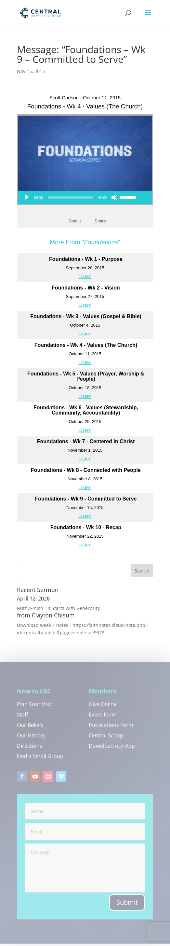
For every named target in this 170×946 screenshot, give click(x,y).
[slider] (70, 197)
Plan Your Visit (34, 707)
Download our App (112, 749)
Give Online (103, 707)
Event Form (103, 717)
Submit (127, 905)
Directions (29, 749)
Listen (84, 276)
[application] (79, 197)
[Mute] (114, 197)
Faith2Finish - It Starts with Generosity (58, 608)
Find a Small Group (40, 759)
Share (100, 221)
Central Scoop (106, 738)
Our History (31, 738)
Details (75, 221)
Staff (22, 717)
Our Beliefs (30, 728)
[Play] (26, 197)
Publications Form (111, 728)
